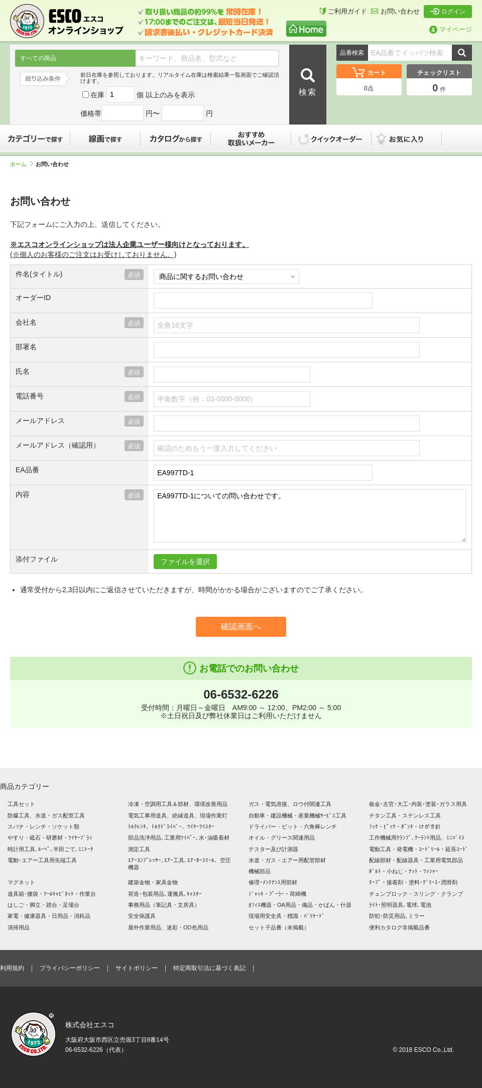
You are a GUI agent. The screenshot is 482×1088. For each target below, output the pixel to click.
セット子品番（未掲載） (279, 927)
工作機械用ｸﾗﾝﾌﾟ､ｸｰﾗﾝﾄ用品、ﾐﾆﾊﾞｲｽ (416, 838)
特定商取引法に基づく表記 (209, 968)
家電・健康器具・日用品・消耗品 (49, 916)
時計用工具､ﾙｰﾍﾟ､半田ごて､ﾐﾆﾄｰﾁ (50, 849)
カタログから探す (176, 138)
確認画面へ (241, 626)
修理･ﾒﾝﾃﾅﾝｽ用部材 (273, 882)
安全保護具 (142, 916)
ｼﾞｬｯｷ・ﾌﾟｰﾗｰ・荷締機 (277, 894)
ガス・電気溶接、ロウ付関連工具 (290, 804)
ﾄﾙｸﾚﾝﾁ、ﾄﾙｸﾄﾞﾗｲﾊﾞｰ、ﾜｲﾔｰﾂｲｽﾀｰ (171, 827)
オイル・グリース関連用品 (282, 838)
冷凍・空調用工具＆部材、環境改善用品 (177, 804)
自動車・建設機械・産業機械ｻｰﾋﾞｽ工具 (297, 815)
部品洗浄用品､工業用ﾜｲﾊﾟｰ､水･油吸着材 (178, 838)
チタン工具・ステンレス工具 (405, 815)
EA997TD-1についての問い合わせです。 (310, 515)
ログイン (447, 12)
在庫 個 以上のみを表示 (138, 95)
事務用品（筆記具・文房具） (164, 905)
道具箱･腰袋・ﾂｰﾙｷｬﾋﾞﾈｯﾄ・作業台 (52, 894)
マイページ (450, 29)
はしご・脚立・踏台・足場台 (43, 905)
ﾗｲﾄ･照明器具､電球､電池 (400, 905)
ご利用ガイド (343, 11)
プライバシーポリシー (70, 968)
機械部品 (260, 871)
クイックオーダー (331, 138)
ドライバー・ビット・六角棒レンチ (293, 827)
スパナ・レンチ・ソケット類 (43, 827)
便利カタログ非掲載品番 (399, 927)
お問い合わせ (395, 11)
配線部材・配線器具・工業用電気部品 (416, 860)
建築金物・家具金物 (153, 882)
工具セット (21, 804)
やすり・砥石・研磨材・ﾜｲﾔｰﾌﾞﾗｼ (50, 838)
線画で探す (105, 138)
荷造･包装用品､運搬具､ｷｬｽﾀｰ (165, 894)
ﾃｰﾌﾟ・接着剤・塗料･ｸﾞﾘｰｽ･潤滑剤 (413, 882)
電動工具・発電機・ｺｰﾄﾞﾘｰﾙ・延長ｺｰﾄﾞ (418, 849)
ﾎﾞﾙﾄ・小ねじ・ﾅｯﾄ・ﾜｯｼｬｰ (403, 871)
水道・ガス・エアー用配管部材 (287, 860)
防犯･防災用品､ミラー (397, 916)
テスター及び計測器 (273, 849)
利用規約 (12, 968)
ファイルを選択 (185, 562)
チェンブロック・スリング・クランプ (416, 894)
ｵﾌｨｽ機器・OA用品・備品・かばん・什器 (300, 905)
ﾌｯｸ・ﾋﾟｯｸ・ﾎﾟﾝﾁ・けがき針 (405, 827)
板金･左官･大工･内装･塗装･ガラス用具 (418, 804)
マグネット (21, 882)
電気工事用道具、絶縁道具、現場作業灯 (177, 815)
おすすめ (251, 138)
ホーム (21, 164)
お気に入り (412, 138)
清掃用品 (19, 927)
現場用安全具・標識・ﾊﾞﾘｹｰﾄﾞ (287, 916)
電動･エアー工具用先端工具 (42, 860)
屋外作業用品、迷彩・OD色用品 (168, 927)
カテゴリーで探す (35, 138)
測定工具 (139, 849)
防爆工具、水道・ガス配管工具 (46, 815)
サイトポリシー (136, 968)
